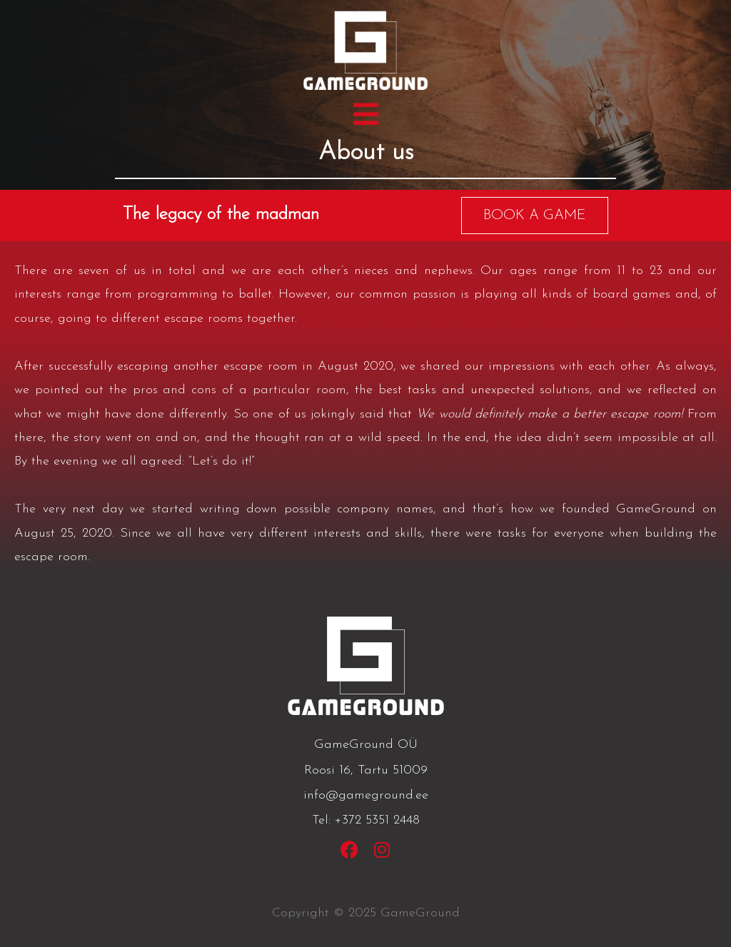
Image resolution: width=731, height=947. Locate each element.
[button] (365, 114)
